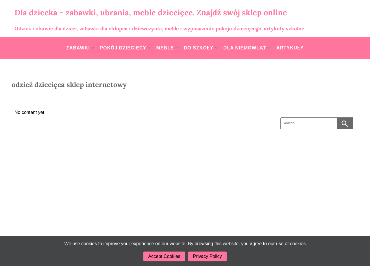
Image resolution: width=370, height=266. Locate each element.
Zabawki (78, 47)
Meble (165, 47)
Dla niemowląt (244, 47)
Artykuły (290, 47)
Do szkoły (198, 47)
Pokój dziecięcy (123, 47)
